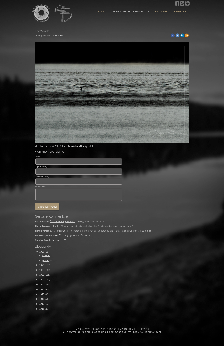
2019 (41, 294)
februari (46, 255)
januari (45, 260)
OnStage (161, 11)
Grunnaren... (60, 230)
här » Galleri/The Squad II (80, 146)
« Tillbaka (58, 35)
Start (101, 11)
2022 (41, 279)
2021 (41, 284)
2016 (41, 308)
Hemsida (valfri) (42, 177)
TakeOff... (57, 235)
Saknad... (56, 240)
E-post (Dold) (41, 167)
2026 (41, 251)
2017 (41, 304)
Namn (37, 156)
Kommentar (40, 187)
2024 (41, 270)
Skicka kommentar (47, 206)
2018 (41, 299)
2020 (41, 289)
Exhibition (181, 11)
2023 (41, 274)
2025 (41, 265)
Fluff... (56, 226)
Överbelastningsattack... (62, 221)
